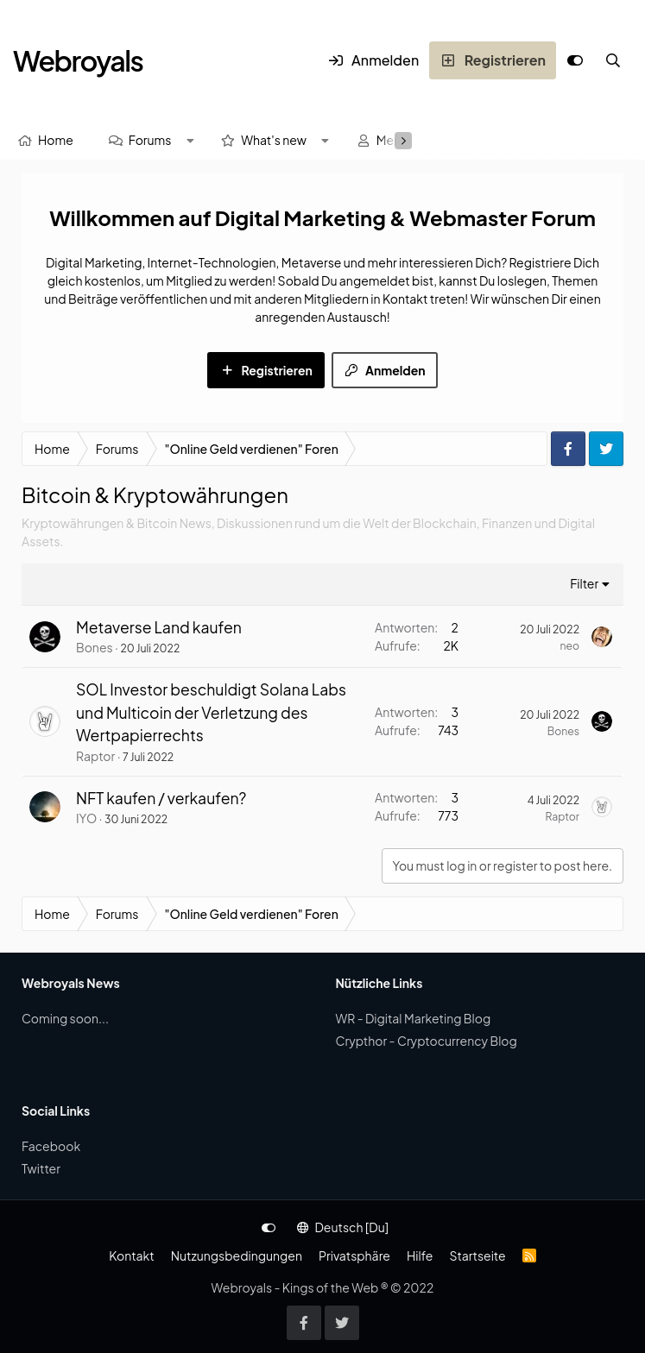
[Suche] (613, 60)
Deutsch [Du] (343, 1227)
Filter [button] (584, 583)
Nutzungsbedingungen (236, 1255)
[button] (190, 140)
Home (55, 140)
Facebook (51, 1146)
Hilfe (420, 1255)
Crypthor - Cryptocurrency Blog (426, 1040)
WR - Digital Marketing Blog (413, 1018)
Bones (94, 647)
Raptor (95, 756)
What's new (274, 140)
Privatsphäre (354, 1255)
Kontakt (131, 1255)
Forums (150, 140)
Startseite (477, 1255)
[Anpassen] (575, 60)
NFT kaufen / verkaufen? (161, 798)
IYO (86, 818)
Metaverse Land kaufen (159, 627)
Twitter (41, 1168)
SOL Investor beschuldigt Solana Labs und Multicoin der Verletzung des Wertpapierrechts (211, 712)
